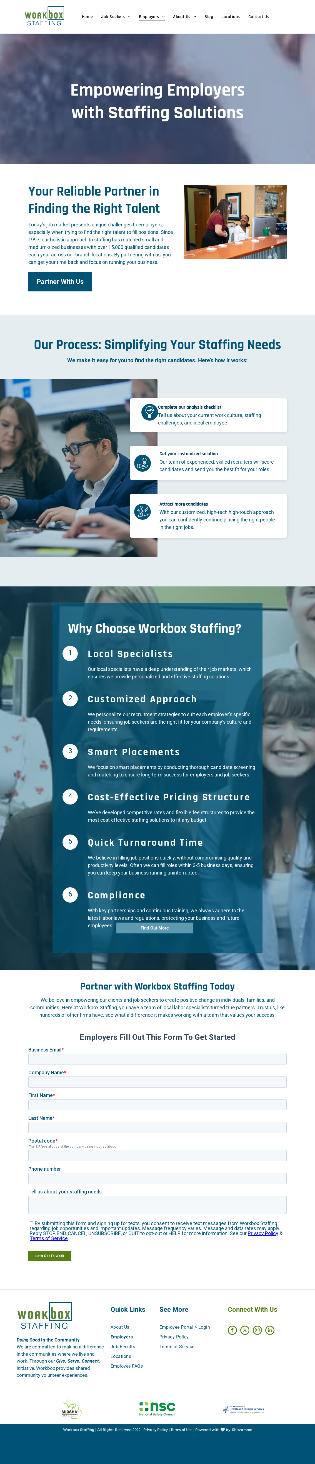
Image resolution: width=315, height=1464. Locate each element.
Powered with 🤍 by (212, 1430)
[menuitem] (91, 17)
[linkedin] (269, 1331)
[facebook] (232, 1331)
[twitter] (244, 1331)
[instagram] (257, 1331)
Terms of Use (181, 1430)
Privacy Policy (155, 1430)
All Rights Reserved (114, 1430)
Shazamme (242, 1430)
